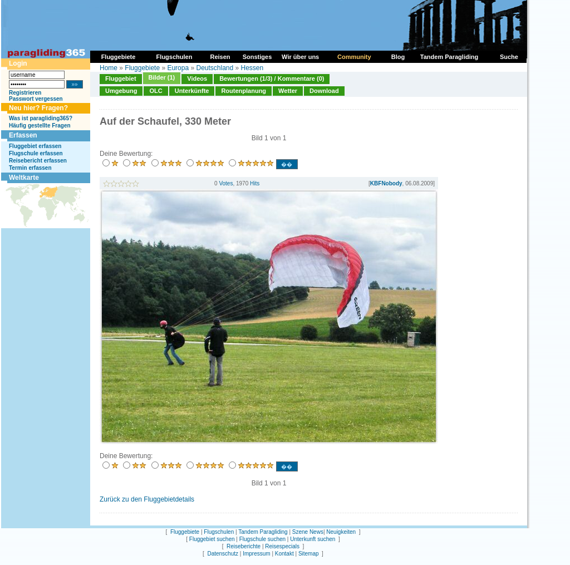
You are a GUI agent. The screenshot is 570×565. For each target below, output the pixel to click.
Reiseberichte (244, 546)
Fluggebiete (142, 68)
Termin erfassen (30, 168)
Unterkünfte (192, 90)
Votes (226, 183)
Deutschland (214, 68)
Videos (197, 78)
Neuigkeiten (341, 532)
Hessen (252, 68)
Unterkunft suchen (312, 539)
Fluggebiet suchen (212, 539)
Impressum (256, 554)
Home (108, 68)
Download (324, 90)
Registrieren (25, 93)
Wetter (287, 90)
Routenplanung (243, 90)
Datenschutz (222, 554)
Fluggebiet (120, 78)
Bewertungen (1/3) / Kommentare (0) (271, 78)
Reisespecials (282, 546)
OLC (155, 90)
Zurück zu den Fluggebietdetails (147, 499)
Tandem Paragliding (262, 532)
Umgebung (121, 90)
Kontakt (284, 554)
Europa (178, 68)
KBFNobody (386, 183)
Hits (254, 183)
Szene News (307, 532)
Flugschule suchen (262, 539)
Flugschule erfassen (36, 153)
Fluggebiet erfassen (35, 146)
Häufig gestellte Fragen (40, 125)
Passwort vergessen (36, 99)
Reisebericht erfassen (38, 161)
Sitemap (308, 554)
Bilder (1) (162, 77)
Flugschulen (219, 532)
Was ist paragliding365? (40, 118)
